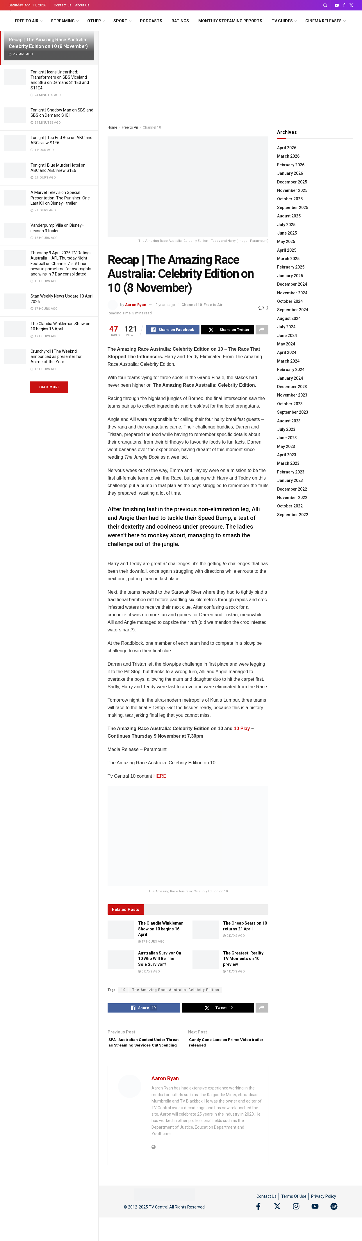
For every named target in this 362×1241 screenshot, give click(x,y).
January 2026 (290, 173)
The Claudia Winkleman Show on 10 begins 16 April (160, 930)
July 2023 (286, 429)
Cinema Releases (323, 21)
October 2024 (290, 301)
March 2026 (288, 156)
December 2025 (292, 182)
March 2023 (288, 463)
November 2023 (292, 395)
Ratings (180, 21)
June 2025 (287, 233)
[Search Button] (325, 5)
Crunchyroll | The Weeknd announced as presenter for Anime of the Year (56, 356)
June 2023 (287, 437)
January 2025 (290, 275)
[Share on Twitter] (227, 330)
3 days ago (149, 972)
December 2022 (292, 489)
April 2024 (286, 352)
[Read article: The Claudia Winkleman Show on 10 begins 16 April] (121, 930)
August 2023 (289, 421)
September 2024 (292, 309)
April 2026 (286, 147)
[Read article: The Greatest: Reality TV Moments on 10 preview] (205, 960)
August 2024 (289, 318)
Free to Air (26, 21)
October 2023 (290, 403)
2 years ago (165, 304)
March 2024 (288, 361)
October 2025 (290, 199)
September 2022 (292, 514)
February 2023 (290, 472)
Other (94, 21)
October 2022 (290, 506)
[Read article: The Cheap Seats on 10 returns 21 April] (205, 930)
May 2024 (286, 344)
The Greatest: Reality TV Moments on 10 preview (243, 960)
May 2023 (286, 446)
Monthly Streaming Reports (230, 21)
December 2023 (292, 386)
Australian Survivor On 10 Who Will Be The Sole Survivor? (159, 960)
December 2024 (292, 284)
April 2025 (286, 250)
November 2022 (292, 497)
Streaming (63, 21)
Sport (120, 21)
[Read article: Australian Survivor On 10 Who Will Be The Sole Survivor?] (121, 960)
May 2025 (286, 241)
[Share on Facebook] (172, 330)
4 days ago (234, 972)
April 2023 (286, 455)
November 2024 (292, 293)
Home (112, 127)
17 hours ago (151, 942)
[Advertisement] (230, 75)
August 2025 (289, 216)
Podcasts (151, 21)
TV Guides (282, 21)
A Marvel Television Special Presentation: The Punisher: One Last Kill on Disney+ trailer (60, 197)
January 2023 (290, 480)
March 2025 (288, 258)
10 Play (242, 729)
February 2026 (290, 165)
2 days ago (234, 937)
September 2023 (292, 412)
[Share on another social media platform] (262, 330)
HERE (159, 777)
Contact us (63, 5)
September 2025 (292, 207)
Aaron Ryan (135, 304)
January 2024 (290, 378)
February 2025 (290, 267)
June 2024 (287, 335)
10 (123, 991)
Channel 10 (152, 127)
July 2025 (286, 224)
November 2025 (292, 190)
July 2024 (286, 327)
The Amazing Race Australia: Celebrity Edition (175, 991)
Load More (49, 387)
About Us (82, 5)
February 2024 (290, 369)
